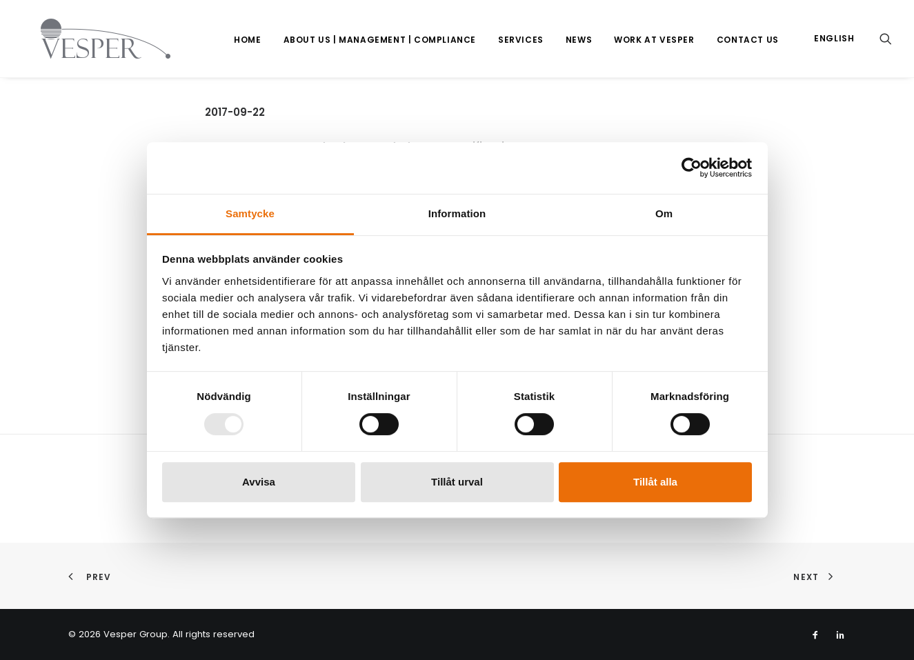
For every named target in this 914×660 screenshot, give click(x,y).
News (579, 40)
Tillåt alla (655, 482)
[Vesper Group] (87, 39)
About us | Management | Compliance (380, 40)
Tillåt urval (457, 482)
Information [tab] (457, 213)
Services (521, 40)
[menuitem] (247, 40)
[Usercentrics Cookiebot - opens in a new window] (691, 167)
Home (247, 40)
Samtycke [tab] (250, 213)
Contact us (748, 40)
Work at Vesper (654, 40)
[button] (886, 38)
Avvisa (258, 482)
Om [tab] (664, 213)
